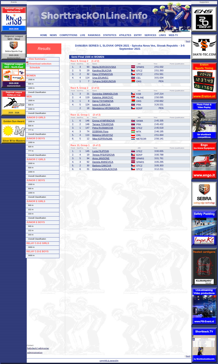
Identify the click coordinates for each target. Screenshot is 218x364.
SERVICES (150, 35)
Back (188, 41)
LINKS (162, 35)
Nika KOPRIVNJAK (102, 138)
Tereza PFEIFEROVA (103, 154)
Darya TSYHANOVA (102, 101)
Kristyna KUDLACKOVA (104, 169)
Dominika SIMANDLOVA (105, 93)
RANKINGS (94, 35)
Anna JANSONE (101, 158)
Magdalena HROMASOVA (106, 108)
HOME (43, 35)
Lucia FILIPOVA (100, 151)
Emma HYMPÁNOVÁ (103, 120)
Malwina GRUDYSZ (102, 135)
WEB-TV (173, 35)
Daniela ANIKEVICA (102, 162)
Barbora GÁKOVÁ (101, 165)
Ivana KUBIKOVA (101, 104)
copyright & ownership (109, 361)
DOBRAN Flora (100, 131)
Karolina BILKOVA (101, 70)
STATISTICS (110, 35)
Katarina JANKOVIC (102, 97)
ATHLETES (125, 35)
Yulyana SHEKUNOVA (104, 81)
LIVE (82, 35)
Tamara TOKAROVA (103, 124)
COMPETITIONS (68, 35)
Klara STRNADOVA (102, 74)
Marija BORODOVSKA (104, 67)
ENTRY (138, 35)
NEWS (53, 35)
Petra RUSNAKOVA (102, 128)
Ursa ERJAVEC (100, 77)
